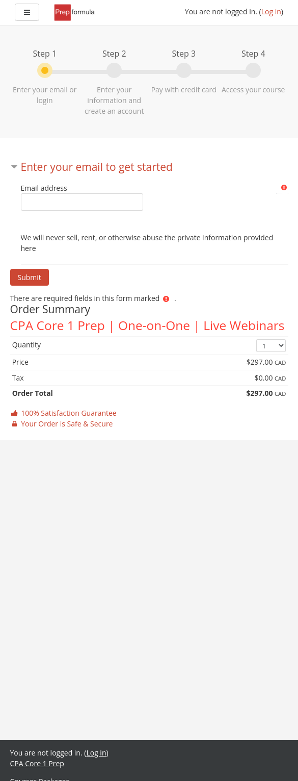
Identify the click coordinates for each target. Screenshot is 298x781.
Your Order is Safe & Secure (61, 424)
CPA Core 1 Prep (37, 763)
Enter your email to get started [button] (97, 167)
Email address (44, 188)
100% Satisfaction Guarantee (63, 413)
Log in (271, 11)
